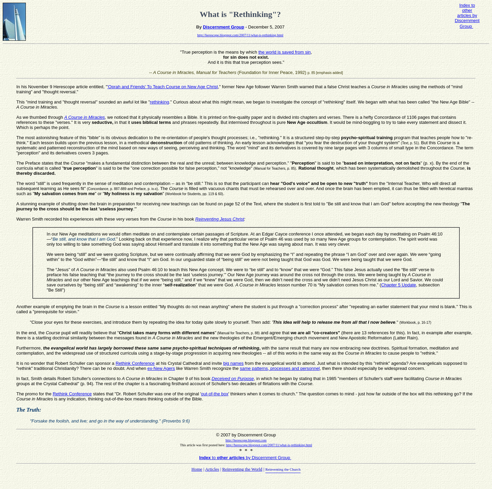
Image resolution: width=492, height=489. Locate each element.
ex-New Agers (161, 368)
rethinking (159, 102)
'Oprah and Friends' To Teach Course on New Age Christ (162, 86)
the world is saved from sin (284, 52)
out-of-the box (214, 393)
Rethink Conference (135, 363)
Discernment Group (223, 27)
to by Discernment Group (245, 457)
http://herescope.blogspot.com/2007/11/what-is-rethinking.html (240, 35)
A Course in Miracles (84, 117)
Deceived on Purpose (232, 378)
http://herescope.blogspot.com (246, 440)
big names (233, 363)
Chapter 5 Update (398, 284)
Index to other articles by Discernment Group (467, 16)
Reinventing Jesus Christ (219, 219)
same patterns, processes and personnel (280, 368)
